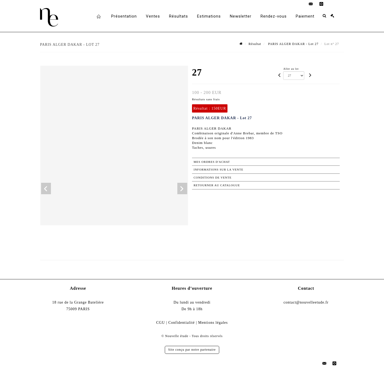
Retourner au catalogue (217, 185)
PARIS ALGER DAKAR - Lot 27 (293, 44)
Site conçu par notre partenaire (192, 349)
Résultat (255, 44)
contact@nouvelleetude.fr (306, 302)
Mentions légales (213, 323)
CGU (160, 323)
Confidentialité (181, 323)
